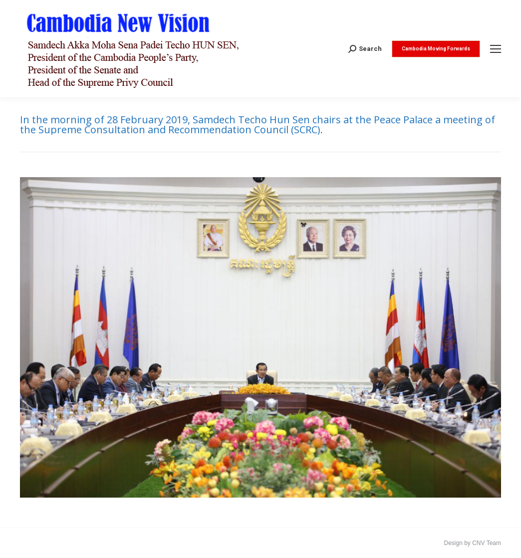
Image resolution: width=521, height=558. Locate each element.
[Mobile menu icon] (495, 48)
